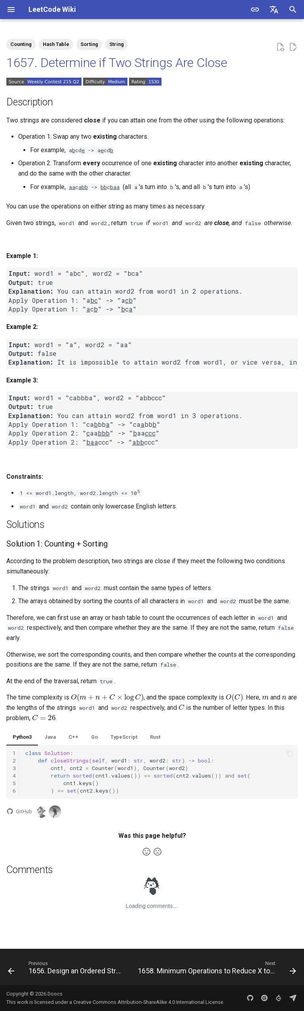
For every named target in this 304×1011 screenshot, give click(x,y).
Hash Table (56, 44)
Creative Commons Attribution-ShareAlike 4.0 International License (148, 1002)
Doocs (55, 994)
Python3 (22, 737)
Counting (21, 44)
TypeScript (123, 737)
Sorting (89, 44)
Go (94, 737)
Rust (155, 737)
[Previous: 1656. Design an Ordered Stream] (66, 969)
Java (50, 737)
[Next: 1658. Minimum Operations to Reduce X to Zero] (216, 969)
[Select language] (274, 9)
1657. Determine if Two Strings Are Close (116, 62)
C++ (73, 737)
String (116, 44)
